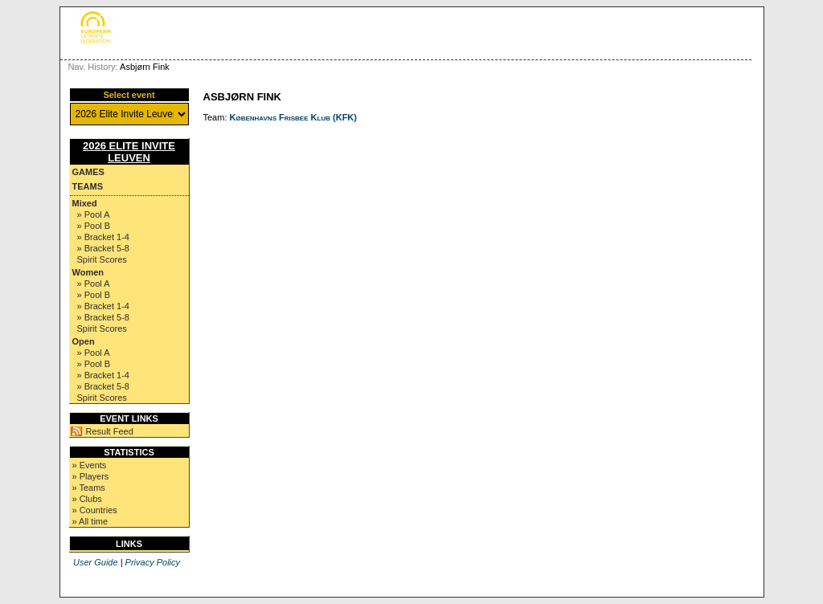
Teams (88, 186)
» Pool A (93, 214)
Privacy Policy (152, 562)
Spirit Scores (102, 259)
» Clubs (87, 499)
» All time (90, 521)
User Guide (95, 562)
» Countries (94, 510)
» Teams (88, 487)
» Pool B (94, 226)
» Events (89, 465)
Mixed (84, 203)
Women (88, 272)
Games (88, 172)
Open (83, 341)
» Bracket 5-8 (103, 248)
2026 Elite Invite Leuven (129, 152)
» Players (90, 476)
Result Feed (109, 431)
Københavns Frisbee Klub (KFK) (293, 117)
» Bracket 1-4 (103, 237)
